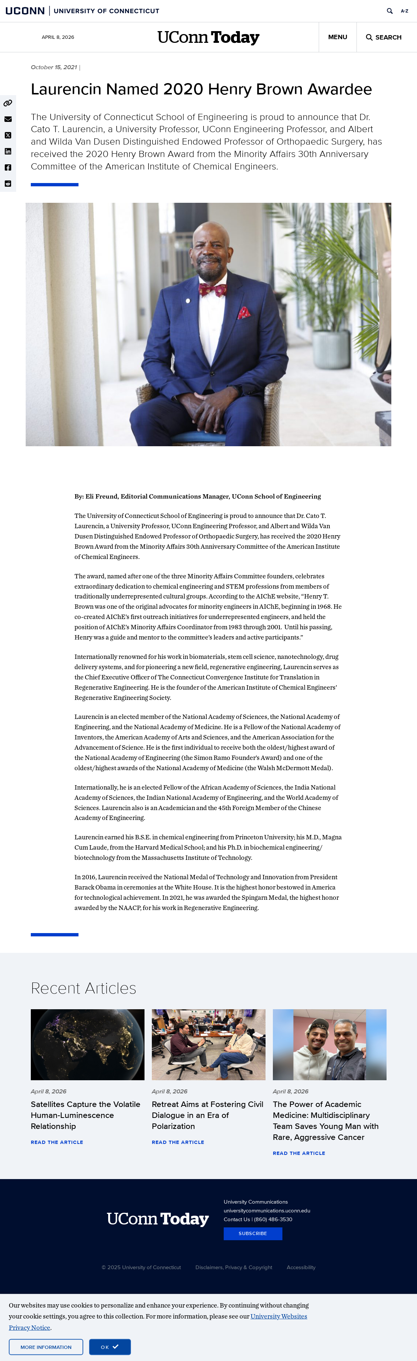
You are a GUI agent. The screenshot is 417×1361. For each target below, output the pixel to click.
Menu (337, 37)
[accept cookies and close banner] (110, 1347)
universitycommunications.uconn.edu (267, 1210)
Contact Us (237, 1219)
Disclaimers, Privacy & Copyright (233, 1267)
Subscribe (253, 1233)
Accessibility (301, 1267)
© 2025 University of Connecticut (141, 1267)
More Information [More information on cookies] (46, 1347)
